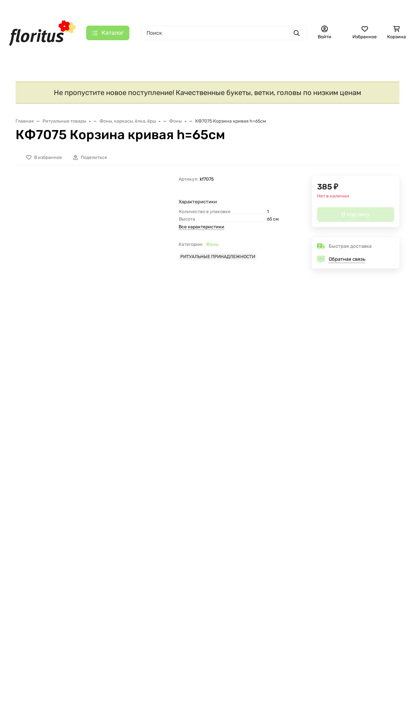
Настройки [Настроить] (41, 681)
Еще (309, 55)
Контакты (168, 8)
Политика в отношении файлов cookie (65, 665)
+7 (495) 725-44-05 (263, 8)
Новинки (77, 55)
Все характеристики (201, 229)
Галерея (196, 8)
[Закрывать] (151, 601)
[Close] (397, 675)
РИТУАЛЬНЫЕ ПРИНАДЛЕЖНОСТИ (217, 259)
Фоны (212, 247)
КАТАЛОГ (28, 535)
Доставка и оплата (95, 8)
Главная (58, 8)
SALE (22, 547)
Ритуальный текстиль (242, 55)
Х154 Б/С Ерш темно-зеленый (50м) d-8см (351, 413)
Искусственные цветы (150, 54)
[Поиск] (224, 33)
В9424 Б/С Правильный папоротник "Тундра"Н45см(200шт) (246, 416)
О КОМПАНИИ (98, 535)
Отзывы (90, 589)
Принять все (126, 681)
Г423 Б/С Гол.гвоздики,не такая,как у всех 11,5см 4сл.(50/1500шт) (56, 416)
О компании (137, 8)
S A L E (23, 54)
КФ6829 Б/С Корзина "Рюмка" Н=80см (157, 413)
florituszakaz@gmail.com (339, 560)
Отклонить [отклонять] (83, 681)
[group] (109, 217)
